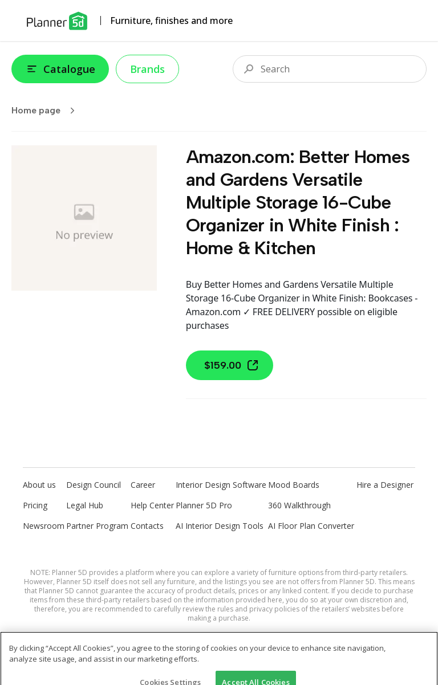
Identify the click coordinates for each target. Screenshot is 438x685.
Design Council (93, 484)
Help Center (152, 505)
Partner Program (97, 525)
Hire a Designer (384, 484)
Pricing (35, 505)
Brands (147, 69)
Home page (46, 110)
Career (143, 484)
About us (39, 484)
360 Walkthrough (299, 505)
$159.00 (231, 365)
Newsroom (43, 525)
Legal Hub (84, 505)
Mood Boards (293, 484)
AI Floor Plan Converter (311, 525)
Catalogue (60, 69)
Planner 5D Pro (204, 505)
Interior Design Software (221, 484)
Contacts (147, 525)
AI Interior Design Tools (219, 525)
